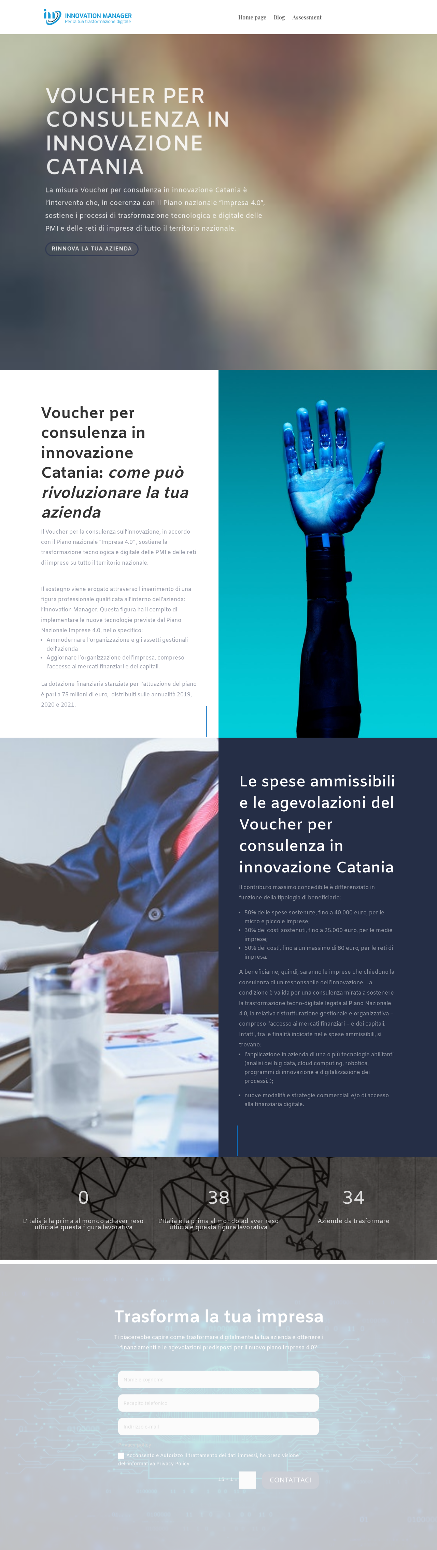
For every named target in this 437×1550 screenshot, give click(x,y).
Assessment (307, 18)
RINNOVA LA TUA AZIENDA (94, 249)
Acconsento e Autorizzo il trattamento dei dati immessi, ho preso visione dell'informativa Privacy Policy (208, 1461)
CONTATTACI (290, 1481)
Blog (279, 18)
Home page (252, 18)
